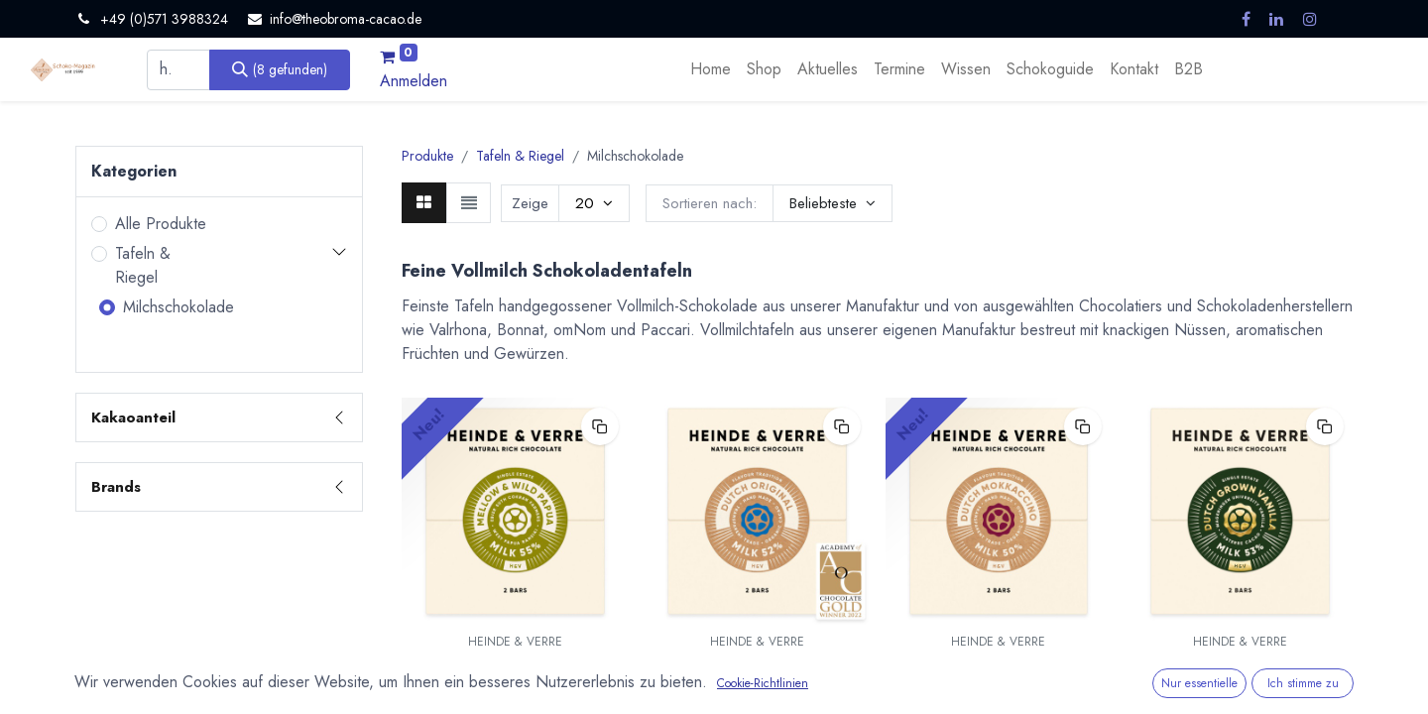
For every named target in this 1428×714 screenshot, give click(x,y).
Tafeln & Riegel (143, 265)
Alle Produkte (160, 223)
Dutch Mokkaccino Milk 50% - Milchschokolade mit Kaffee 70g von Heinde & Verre (998, 682)
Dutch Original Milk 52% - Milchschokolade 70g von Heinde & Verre (757, 682)
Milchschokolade (178, 307)
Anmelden (413, 80)
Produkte (427, 156)
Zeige (530, 203)
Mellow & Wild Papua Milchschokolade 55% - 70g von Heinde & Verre (515, 682)
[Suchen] (279, 69)
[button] (832, 203)
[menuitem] (710, 69)
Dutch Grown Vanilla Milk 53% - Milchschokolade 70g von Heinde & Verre (1240, 682)
